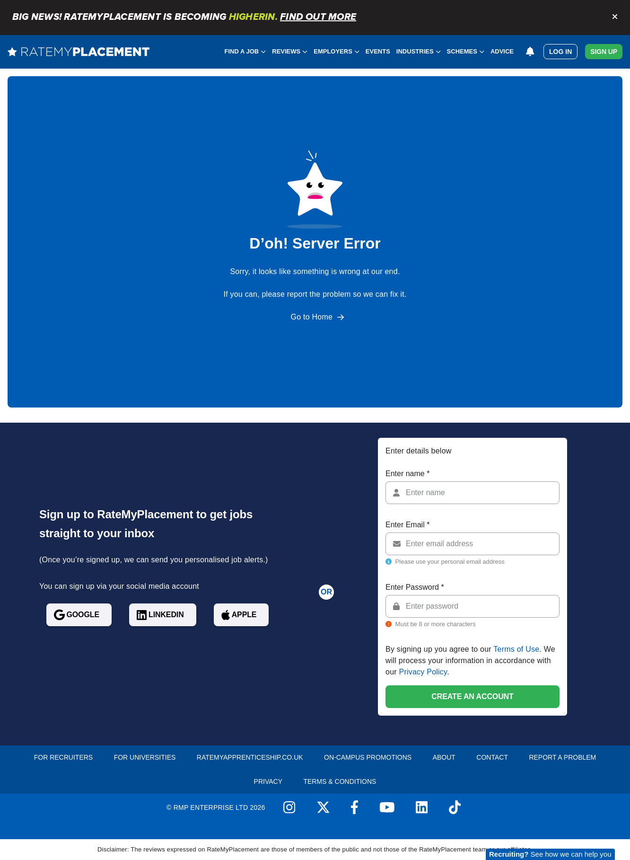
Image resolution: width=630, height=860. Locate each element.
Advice (502, 51)
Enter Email (407, 525)
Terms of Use (516, 649)
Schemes (465, 51)
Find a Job (245, 51)
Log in (560, 51)
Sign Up (603, 51)
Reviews (289, 51)
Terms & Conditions (339, 781)
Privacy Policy (423, 672)
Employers (336, 51)
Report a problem (562, 757)
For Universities (145, 757)
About (444, 757)
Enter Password (414, 587)
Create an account (472, 696)
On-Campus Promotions (367, 757)
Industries (418, 51)
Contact (492, 757)
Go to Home (312, 317)
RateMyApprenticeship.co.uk (250, 757)
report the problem (319, 294)
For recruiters (63, 757)
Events (378, 51)
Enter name (407, 474)
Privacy (268, 781)
